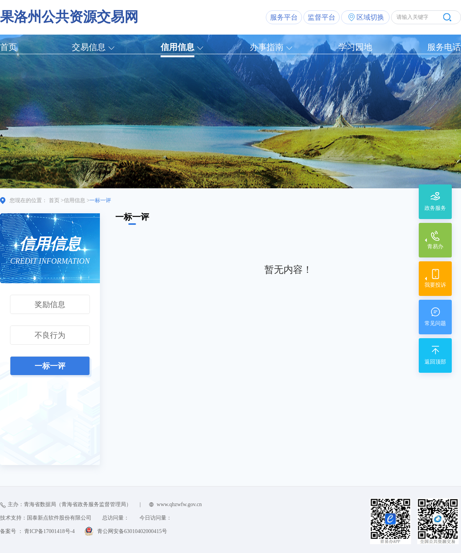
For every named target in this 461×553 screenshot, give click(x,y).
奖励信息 (50, 304)
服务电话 (444, 47)
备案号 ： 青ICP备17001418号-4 (37, 531)
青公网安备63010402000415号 (132, 531)
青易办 (435, 246)
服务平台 (284, 17)
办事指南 (267, 47)
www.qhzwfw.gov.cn (179, 504)
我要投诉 (435, 285)
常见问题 (435, 323)
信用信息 (177, 47)
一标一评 (50, 366)
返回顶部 (435, 362)
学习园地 (355, 47)
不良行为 (50, 335)
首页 (8, 47)
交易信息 (89, 47)
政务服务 (435, 208)
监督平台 (321, 17)
